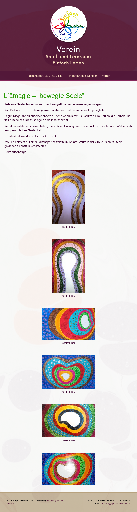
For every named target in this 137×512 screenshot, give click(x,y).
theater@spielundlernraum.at (116, 503)
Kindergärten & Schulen (82, 75)
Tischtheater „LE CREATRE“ (45, 75)
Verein (106, 75)
